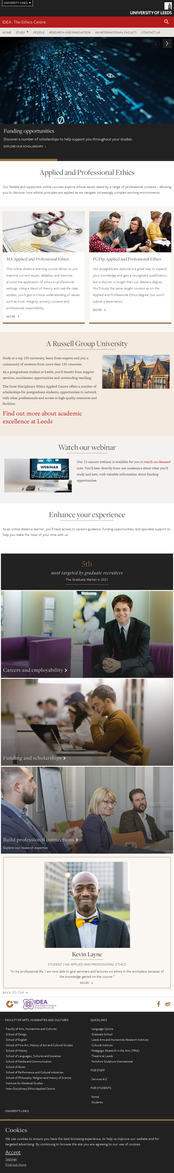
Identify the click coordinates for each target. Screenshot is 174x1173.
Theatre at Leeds (102, 1056)
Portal (95, 1096)
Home (6, 32)
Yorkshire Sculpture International (112, 1061)
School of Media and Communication (29, 1061)
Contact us (150, 32)
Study (20, 32)
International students (86, 160)
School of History (16, 1050)
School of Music (15, 1067)
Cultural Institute (102, 1045)
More (11, 316)
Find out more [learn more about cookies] (15, 1164)
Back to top (13, 992)
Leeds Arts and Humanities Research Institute (120, 1039)
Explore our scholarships (87, 94)
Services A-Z (99, 1079)
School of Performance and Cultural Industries (34, 1072)
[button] (166, 22)
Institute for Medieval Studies (24, 1083)
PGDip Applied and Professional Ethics (127, 259)
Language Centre (102, 1028)
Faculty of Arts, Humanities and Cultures (31, 1028)
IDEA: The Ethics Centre (24, 22)
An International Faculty (116, 32)
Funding (28, 160)
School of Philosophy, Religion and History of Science (38, 1077)
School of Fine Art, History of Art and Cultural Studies (39, 1045)
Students (97, 1102)
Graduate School (102, 1034)
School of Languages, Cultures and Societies (33, 1056)
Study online (144, 160)
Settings (11, 1158)
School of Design (16, 1034)
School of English (16, 1039)
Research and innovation (70, 32)
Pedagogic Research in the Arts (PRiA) (116, 1050)
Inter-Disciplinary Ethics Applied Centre (30, 1088)
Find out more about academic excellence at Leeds (42, 417)
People (39, 32)
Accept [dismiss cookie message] (13, 1152)
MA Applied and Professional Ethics (37, 259)
